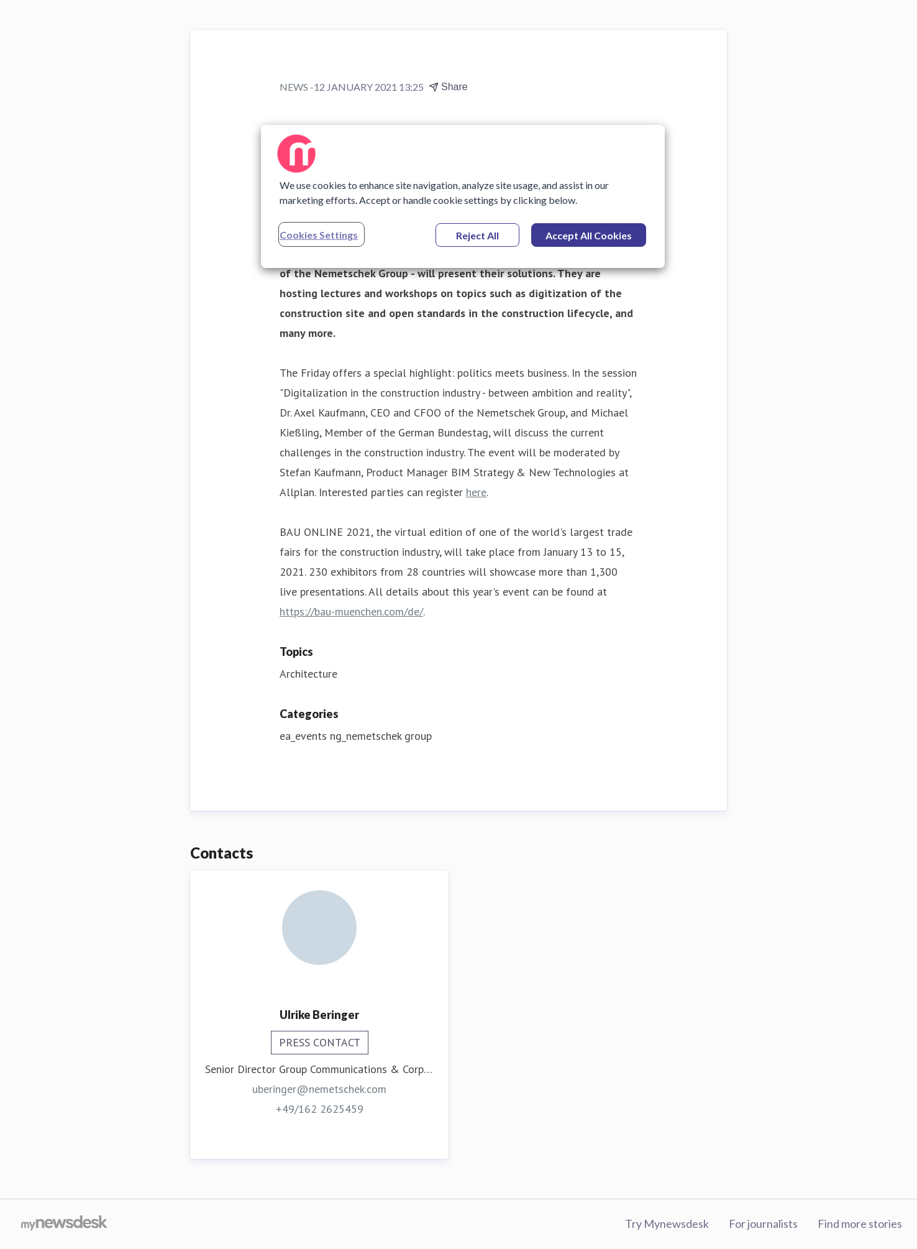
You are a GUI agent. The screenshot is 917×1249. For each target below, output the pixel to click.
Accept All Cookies (588, 235)
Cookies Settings (319, 235)
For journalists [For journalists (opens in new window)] (763, 1223)
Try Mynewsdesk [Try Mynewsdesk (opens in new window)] (667, 1223)
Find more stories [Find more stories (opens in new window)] (860, 1223)
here (476, 492)
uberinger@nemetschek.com (319, 1089)
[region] (463, 196)
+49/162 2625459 (319, 1109)
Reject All (477, 235)
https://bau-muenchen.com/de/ (351, 611)
